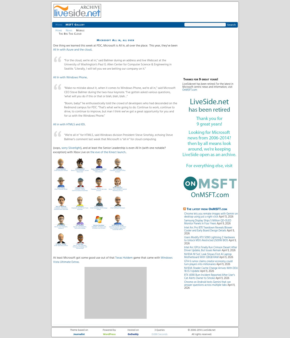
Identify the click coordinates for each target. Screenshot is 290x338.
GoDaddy (133, 334)
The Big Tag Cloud (70, 34)
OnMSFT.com (189, 90)
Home (59, 24)
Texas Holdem (124, 257)
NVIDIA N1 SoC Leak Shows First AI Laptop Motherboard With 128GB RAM (208, 256)
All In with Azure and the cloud (72, 49)
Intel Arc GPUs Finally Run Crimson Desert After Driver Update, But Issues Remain (210, 249)
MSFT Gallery (75, 24)
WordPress (109, 334)
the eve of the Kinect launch (108, 152)
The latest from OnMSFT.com (207, 209)
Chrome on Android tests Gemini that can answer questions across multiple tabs (207, 283)
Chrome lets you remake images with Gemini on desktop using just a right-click (211, 215)
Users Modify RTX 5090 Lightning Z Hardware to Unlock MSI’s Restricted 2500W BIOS (209, 239)
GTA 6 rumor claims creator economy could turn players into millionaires (208, 263)
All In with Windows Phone (70, 77)
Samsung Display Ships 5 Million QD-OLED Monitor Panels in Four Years (207, 222)
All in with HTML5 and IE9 (69, 124)
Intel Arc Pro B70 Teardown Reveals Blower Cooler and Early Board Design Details (208, 229)
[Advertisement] (116, 293)
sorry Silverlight (71, 148)
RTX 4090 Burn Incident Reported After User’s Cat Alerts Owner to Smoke (209, 276)
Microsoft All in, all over (115, 40)
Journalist (79, 334)
